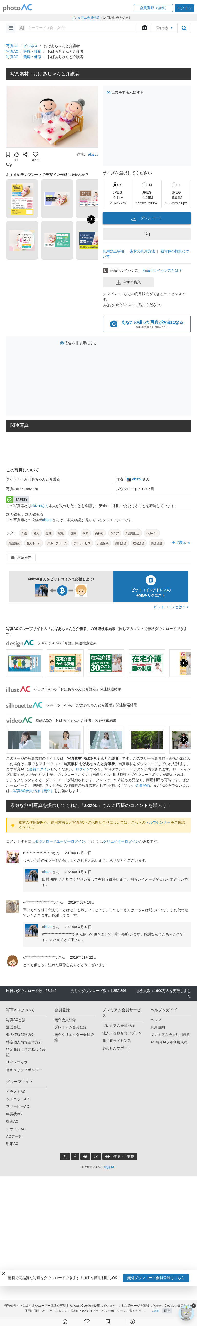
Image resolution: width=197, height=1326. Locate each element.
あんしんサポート (116, 1048)
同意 (167, 1311)
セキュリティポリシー (24, 1070)
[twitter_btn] (65, 1156)
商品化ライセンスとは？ (162, 270)
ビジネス (30, 46)
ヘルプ (156, 1020)
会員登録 (142, 785)
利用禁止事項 (113, 251)
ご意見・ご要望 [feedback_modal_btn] (119, 1156)
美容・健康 (32, 57)
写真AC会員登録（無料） (33, 791)
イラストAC (15, 1092)
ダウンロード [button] (146, 218)
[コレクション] (108, 1321)
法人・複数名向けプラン (122, 1033)
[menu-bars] (10, 28)
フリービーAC (17, 1106)
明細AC (12, 1144)
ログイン (83, 769)
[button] (153, 8)
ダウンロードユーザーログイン (60, 841)
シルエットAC (17, 1099)
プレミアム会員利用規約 (170, 1035)
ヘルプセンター (158, 822)
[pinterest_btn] (85, 1156)
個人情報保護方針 (20, 1035)
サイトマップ (17, 1062)
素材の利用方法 (142, 251)
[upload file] (144, 28)
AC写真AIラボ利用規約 (169, 1042)
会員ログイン (40, 769)
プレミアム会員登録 (70, 1027)
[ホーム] (65, 1321)
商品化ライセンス (116, 1040)
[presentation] (184, 663)
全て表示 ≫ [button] (181, 543)
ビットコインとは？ (171, 607)
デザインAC (15, 1129)
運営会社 (13, 1027)
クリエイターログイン (121, 841)
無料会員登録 (65, 1020)
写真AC (12, 46)
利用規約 (158, 1027)
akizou (93, 154)
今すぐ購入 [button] (128, 282)
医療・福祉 (32, 51)
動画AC (12, 1121)
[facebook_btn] (75, 1156)
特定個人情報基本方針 (24, 1042)
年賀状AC (14, 1114)
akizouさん (40, 506)
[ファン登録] (87, 1321)
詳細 (155, 1311)
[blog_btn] (96, 1156)
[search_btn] (184, 28)
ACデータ (14, 1136)
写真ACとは (15, 1020)
